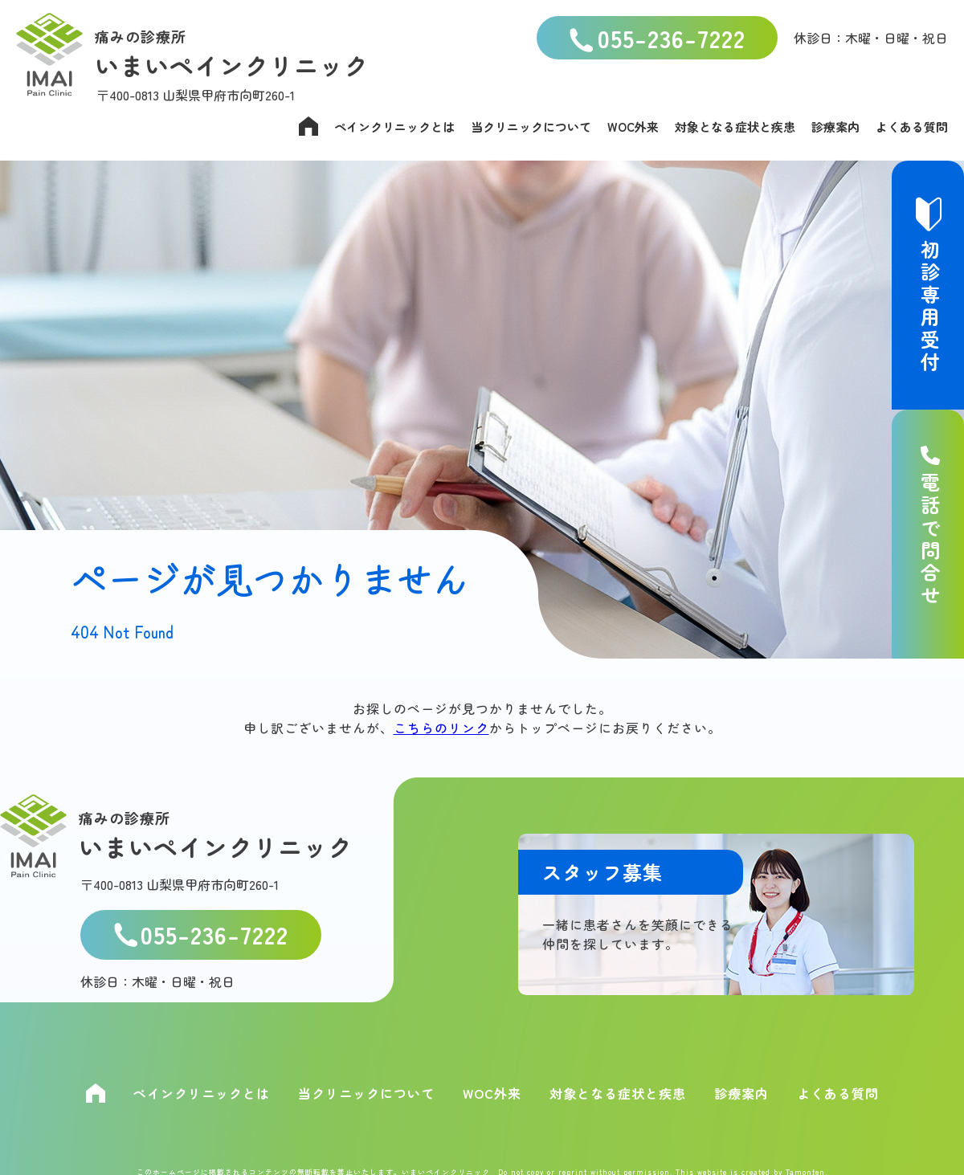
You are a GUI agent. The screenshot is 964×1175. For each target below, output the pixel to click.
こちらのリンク (441, 727)
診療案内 (835, 126)
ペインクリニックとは (394, 126)
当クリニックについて (531, 126)
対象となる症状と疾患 (735, 126)
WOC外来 (633, 126)
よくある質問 (912, 126)
